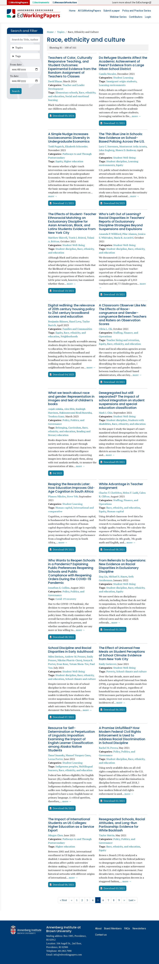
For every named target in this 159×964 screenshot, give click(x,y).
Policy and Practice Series (136, 10)
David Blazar (55, 81)
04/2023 (57, 473)
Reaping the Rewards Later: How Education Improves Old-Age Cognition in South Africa (71, 488)
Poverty (110, 671)
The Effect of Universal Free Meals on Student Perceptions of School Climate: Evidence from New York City (122, 653)
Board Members (113, 928)
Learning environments (112, 85)
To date (14, 76)
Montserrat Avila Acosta (133, 146)
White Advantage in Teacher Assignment (121, 486)
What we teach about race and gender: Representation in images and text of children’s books (71, 398)
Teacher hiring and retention (122, 340)
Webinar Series (118, 16)
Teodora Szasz (56, 416)
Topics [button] (19, 47)
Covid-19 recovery (66, 599)
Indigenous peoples (67, 766)
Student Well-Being (124, 157)
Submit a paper (111, 10)
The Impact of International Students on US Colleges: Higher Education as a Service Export (71, 825)
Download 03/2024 (63, 115)
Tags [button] (18, 56)
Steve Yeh (72, 496)
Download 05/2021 (114, 801)
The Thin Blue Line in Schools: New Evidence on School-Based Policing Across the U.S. (122, 138)
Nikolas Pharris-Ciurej (69, 660)
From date (16, 64)
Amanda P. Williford (110, 234)
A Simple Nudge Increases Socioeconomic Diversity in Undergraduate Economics (69, 138)
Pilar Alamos (129, 234)
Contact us (101, 934)
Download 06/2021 (114, 709)
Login (148, 16)
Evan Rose (62, 664)
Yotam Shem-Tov (79, 664)
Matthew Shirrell (57, 237)
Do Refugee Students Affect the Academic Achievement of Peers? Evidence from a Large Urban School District (123, 63)
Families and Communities (77, 329)
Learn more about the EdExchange (132, 2)
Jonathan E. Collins (58, 587)
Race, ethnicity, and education (124, 344)
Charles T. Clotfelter (110, 492)
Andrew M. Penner (75, 656)
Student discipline (116, 161)
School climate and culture (80, 679)
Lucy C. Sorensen (108, 146)
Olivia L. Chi (105, 329)
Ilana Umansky (56, 755)
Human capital (64, 507)
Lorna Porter (55, 759)
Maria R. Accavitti (123, 237)
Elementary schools (67, 92)
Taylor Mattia (106, 835)
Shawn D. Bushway (126, 150)
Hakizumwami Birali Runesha (75, 412)
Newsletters (139, 928)
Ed (40, 2)
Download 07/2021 (63, 717)
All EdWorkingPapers (89, 10)
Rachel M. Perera (108, 748)
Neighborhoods (69, 336)
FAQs (127, 928)
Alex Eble (69, 409)
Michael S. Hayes (118, 576)
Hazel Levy (75, 321)
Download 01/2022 (114, 629)
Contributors (135, 16)
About (98, 928)
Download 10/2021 (63, 290)
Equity (59, 161)
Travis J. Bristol (77, 237)
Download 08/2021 (114, 549)
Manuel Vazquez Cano (78, 755)
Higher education (73, 161)
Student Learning (123, 77)
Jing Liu (103, 576)
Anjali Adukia (55, 409)
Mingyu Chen (55, 835)
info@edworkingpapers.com (68, 954)
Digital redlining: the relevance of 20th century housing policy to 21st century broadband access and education (71, 311)
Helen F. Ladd (130, 492)
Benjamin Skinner (58, 321)
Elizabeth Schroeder (76, 146)
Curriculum (74, 427)
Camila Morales (107, 74)
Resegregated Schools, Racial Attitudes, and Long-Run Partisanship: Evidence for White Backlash (122, 825)
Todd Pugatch (56, 146)
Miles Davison (56, 656)
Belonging (61, 427)
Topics (60, 32)
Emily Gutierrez (107, 664)
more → (136, 116)
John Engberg (106, 150)
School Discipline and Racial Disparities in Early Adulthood (70, 650)
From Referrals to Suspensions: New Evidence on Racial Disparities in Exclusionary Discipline (122, 566)
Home (72, 10)
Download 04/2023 (114, 203)
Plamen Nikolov (57, 496)
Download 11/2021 (114, 123)
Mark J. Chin (105, 412)
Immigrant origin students (121, 81)
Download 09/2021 (114, 462)
